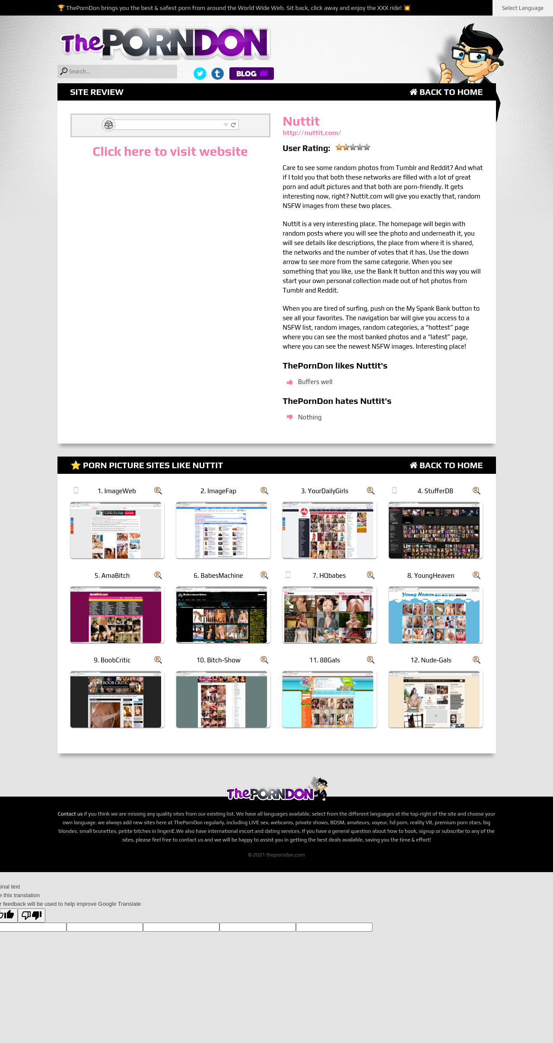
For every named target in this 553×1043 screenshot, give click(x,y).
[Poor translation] (31, 915)
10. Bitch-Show (218, 660)
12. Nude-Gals (430, 660)
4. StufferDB (435, 491)
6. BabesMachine (218, 575)
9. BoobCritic (112, 660)
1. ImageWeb (117, 491)
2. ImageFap (218, 491)
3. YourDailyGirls (325, 491)
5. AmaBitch (112, 575)
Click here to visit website (170, 151)
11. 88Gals (324, 660)
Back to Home (446, 92)
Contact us (70, 814)
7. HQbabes (329, 575)
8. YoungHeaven (430, 575)
